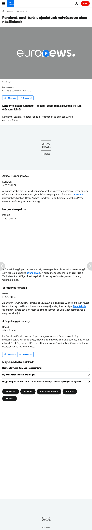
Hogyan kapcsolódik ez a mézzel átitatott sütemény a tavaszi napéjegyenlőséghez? (41, 381)
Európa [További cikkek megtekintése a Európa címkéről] (9, 398)
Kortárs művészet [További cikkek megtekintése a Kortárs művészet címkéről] (49, 391)
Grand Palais (33, 272)
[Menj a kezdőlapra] (10, 3)
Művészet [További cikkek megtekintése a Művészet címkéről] (11, 391)
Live (85, 3)
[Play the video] (46, 53)
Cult (29, 11)
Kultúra (10, 11)
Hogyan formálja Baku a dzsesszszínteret (21, 368)
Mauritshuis (79, 306)
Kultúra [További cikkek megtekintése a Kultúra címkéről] (70, 391)
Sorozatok (20, 11)
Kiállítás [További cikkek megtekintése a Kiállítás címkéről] (28, 391)
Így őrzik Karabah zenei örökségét (18, 374)
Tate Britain (78, 194)
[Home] (3, 11)
